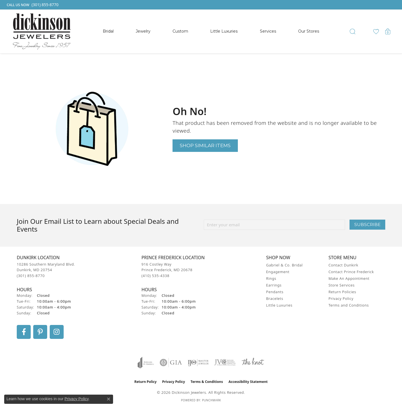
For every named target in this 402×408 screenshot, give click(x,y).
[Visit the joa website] (146, 363)
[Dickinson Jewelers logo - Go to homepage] (41, 31)
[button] (353, 31)
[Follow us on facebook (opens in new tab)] (24, 332)
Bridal (108, 31)
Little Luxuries (224, 31)
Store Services (342, 285)
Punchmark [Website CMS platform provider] (211, 400)
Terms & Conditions (207, 381)
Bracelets (274, 298)
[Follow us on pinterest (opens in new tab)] (40, 332)
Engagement (277, 271)
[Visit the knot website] (252, 363)
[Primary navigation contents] (211, 31)
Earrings (273, 285)
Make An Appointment (349, 278)
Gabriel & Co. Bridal (284, 265)
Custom (180, 31)
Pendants (274, 291)
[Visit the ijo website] (198, 363)
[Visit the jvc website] (225, 363)
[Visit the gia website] (171, 363)
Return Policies (342, 291)
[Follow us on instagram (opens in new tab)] (57, 332)
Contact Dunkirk (343, 265)
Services (268, 31)
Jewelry (143, 31)
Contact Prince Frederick (351, 271)
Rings (271, 278)
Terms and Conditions (349, 305)
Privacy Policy (341, 298)
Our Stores (308, 31)
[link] (32, 4)
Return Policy (145, 381)
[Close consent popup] (108, 399)
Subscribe (367, 224)
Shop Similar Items (205, 145)
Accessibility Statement (247, 381)
